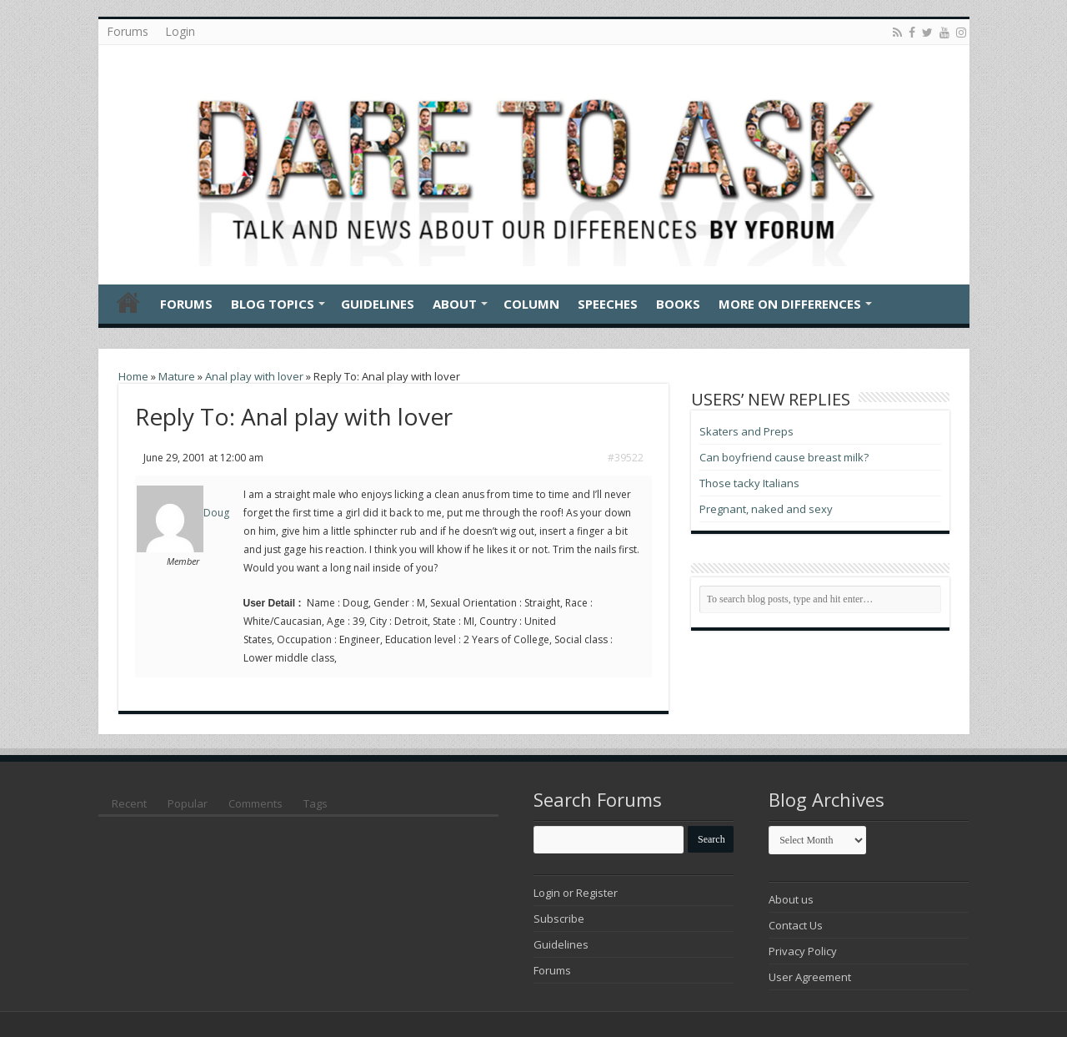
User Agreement (810, 976)
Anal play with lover (254, 376)
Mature (176, 376)
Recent (129, 803)
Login (180, 31)
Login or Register (576, 892)
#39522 (626, 458)
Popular (188, 803)
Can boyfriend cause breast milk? (784, 457)
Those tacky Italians (749, 483)
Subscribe (559, 918)
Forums (127, 31)
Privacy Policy (803, 951)
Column (531, 303)
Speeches (608, 303)
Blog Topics (272, 303)
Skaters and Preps (746, 431)
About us (791, 899)
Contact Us (796, 925)
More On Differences (790, 303)
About (455, 303)
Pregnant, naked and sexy (766, 508)
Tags (315, 803)
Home (128, 302)
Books (678, 303)
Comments (255, 803)
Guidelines (377, 303)
